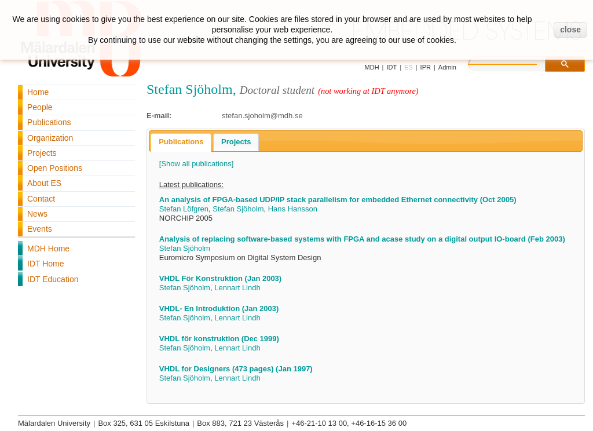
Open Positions (54, 168)
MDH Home (48, 248)
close (570, 29)
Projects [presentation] (236, 141)
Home (38, 92)
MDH (372, 67)
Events (39, 228)
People (40, 107)
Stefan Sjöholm (238, 208)
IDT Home (45, 263)
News (37, 213)
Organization (50, 138)
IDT (391, 67)
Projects (42, 153)
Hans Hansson (292, 208)
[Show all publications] (196, 163)
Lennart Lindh (237, 287)
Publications (49, 122)
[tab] (181, 142)
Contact (41, 198)
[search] (514, 62)
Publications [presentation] (181, 141)
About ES (44, 183)
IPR (425, 67)
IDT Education (52, 279)
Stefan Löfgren (183, 208)
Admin (447, 67)
